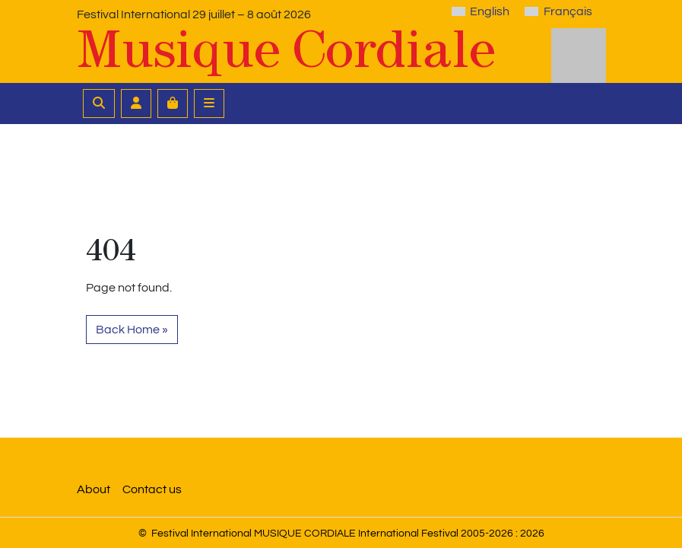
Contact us (152, 489)
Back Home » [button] (132, 329)
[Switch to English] (480, 11)
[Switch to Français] (558, 11)
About (93, 489)
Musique (286, 49)
